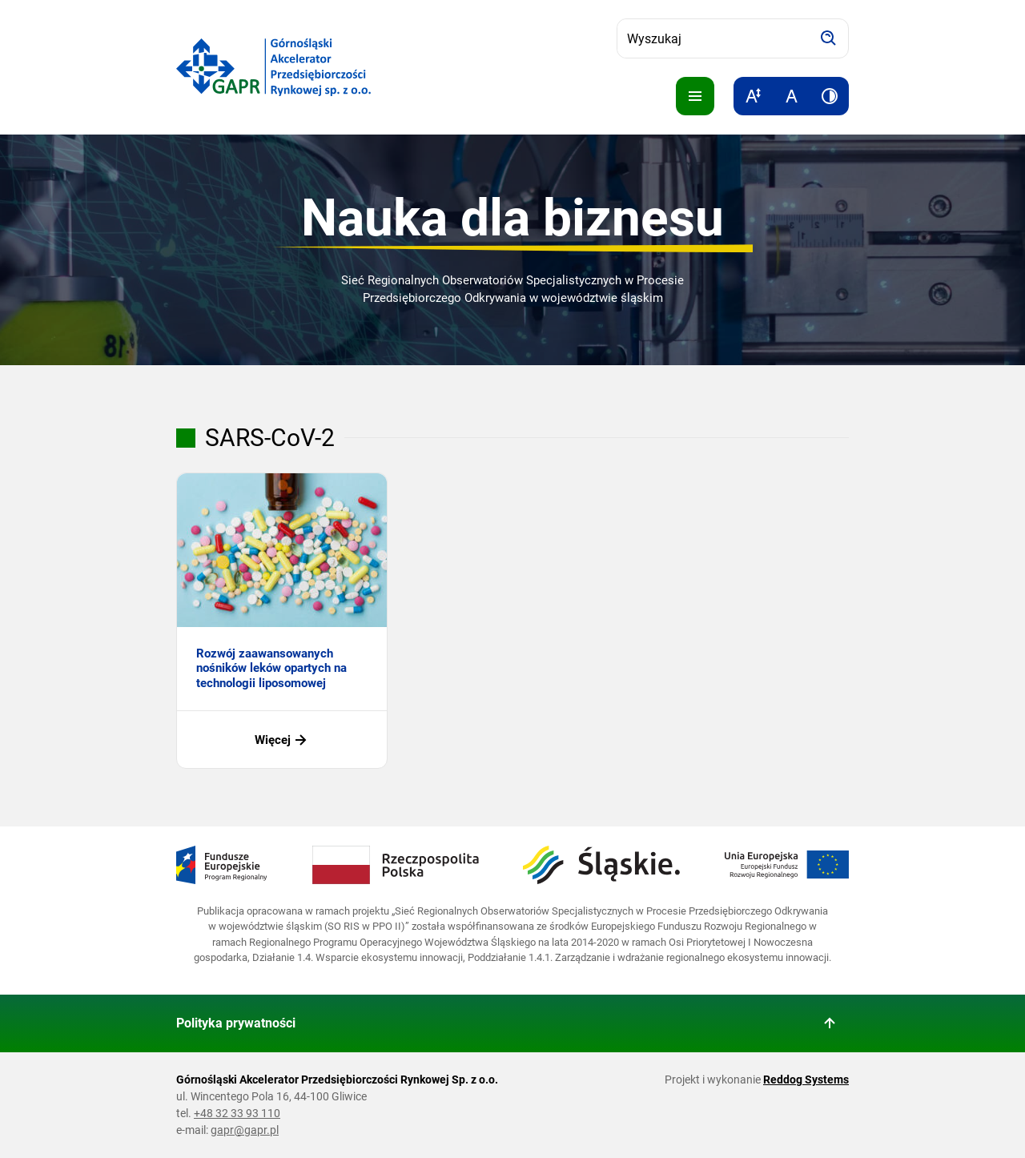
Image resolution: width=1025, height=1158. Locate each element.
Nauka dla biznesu (512, 218)
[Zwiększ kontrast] (829, 96)
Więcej (282, 740)
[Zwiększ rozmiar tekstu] (753, 96)
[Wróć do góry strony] (829, 1023)
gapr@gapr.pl (245, 1130)
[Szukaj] (829, 38)
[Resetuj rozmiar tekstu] (791, 96)
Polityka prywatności (235, 1023)
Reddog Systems (806, 1079)
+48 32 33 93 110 (237, 1113)
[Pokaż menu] (695, 96)
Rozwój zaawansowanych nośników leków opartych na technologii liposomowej (271, 668)
